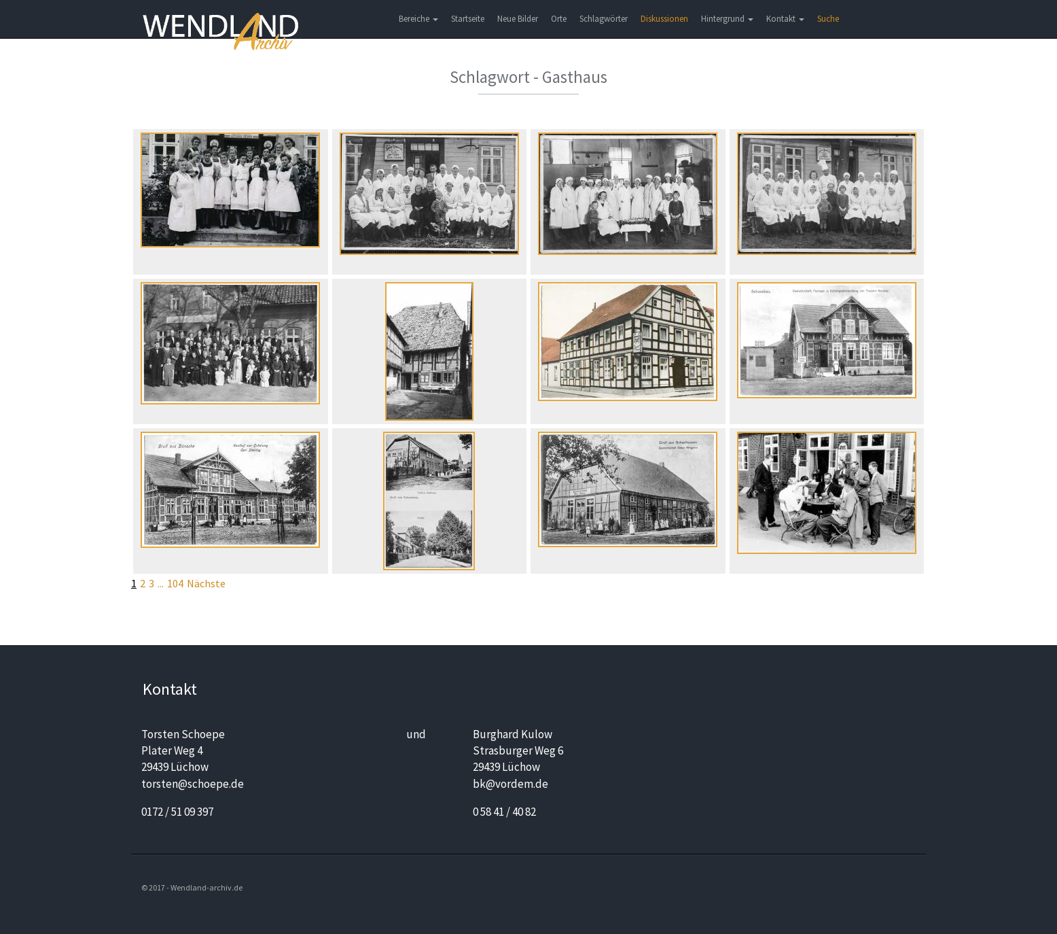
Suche (828, 18)
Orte (559, 18)
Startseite (467, 18)
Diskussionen (664, 18)
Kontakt (785, 18)
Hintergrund (727, 18)
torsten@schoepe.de (192, 783)
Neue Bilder (517, 18)
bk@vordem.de (510, 783)
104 (175, 583)
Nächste (206, 583)
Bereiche (418, 18)
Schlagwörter (603, 18)
